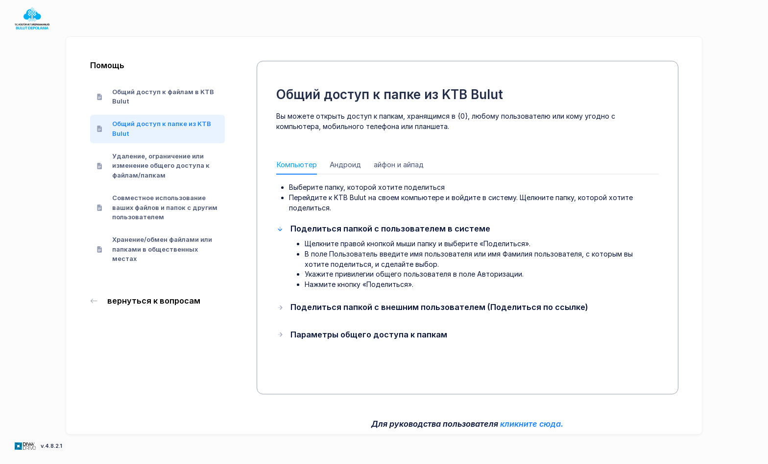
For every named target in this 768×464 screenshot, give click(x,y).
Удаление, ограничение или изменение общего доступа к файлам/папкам (153, 165)
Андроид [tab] (345, 164)
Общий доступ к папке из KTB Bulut (154, 128)
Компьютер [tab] (296, 164)
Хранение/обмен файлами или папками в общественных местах (154, 248)
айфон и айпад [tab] (399, 164)
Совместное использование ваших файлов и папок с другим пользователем (157, 207)
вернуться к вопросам (145, 301)
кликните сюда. (531, 424)
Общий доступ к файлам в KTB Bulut (155, 96)
